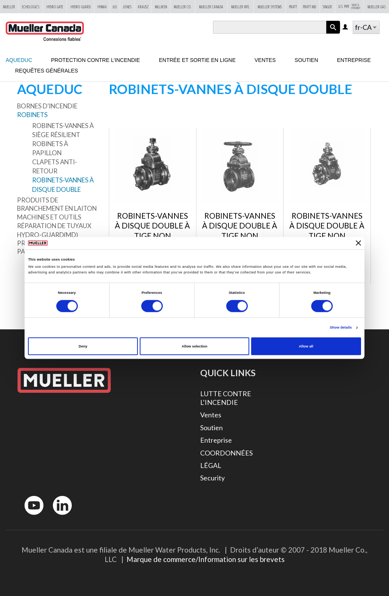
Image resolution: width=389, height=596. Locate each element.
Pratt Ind (309, 6)
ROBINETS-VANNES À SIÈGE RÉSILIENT (63, 130)
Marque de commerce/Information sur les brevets (206, 559)
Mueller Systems (270, 6)
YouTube (30, 516)
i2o (115, 6)
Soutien (306, 60)
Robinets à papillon (50, 148)
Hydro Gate (54, 6)
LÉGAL (210, 465)
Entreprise (353, 60)
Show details (341, 328)
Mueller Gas (376, 6)
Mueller (9, 6)
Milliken (161, 6)
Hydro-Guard (81, 6)
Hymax (102, 6)
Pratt (293, 6)
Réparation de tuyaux (54, 226)
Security (212, 478)
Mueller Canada (211, 6)
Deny (83, 346)
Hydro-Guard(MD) (47, 235)
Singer (327, 6)
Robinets (32, 115)
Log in (346, 27)
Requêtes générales (46, 71)
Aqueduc (19, 60)
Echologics (30, 6)
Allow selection (194, 346)
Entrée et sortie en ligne (197, 60)
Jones (127, 6)
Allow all (306, 346)
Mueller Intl (240, 6)
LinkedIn (59, 516)
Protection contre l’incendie (95, 60)
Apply (333, 33)
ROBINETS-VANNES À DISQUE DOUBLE (63, 184)
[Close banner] (358, 243)
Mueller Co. (182, 6)
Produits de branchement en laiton (57, 204)
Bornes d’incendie (47, 106)
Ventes (265, 60)
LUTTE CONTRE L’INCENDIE (225, 397)
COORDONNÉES (226, 453)
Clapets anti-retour (54, 166)
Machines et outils (49, 217)
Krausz (143, 6)
